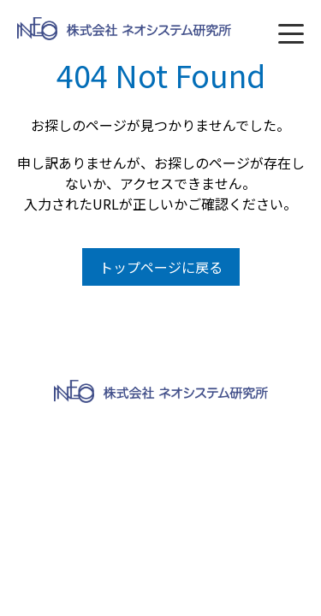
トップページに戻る (161, 267)
